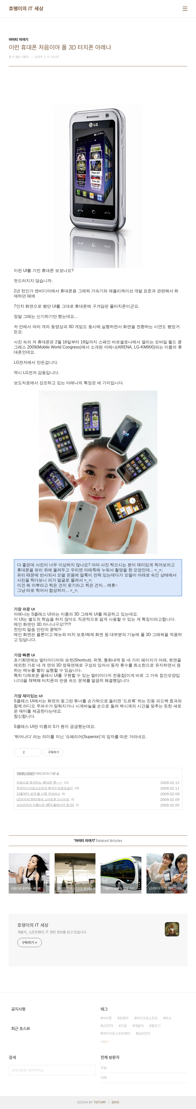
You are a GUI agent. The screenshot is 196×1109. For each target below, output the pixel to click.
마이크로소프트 (147, 1018)
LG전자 (108, 1026)
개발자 (139, 1026)
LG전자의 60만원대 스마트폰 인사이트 (43, 799)
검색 (90, 1070)
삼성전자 (144, 1033)
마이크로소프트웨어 (116, 1033)
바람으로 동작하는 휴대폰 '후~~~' (40, 782)
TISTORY (99, 1102)
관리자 (115, 1102)
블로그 (156, 1026)
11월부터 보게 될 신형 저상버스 (38, 793)
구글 (124, 1026)
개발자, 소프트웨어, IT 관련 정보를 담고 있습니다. (52, 932)
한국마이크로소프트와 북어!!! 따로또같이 (45, 788)
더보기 (104, 1042)
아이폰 (107, 1018)
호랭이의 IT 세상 (26, 9)
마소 (168, 1018)
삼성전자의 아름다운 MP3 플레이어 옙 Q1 (45, 805)
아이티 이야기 (25, 773)
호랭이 (124, 1018)
